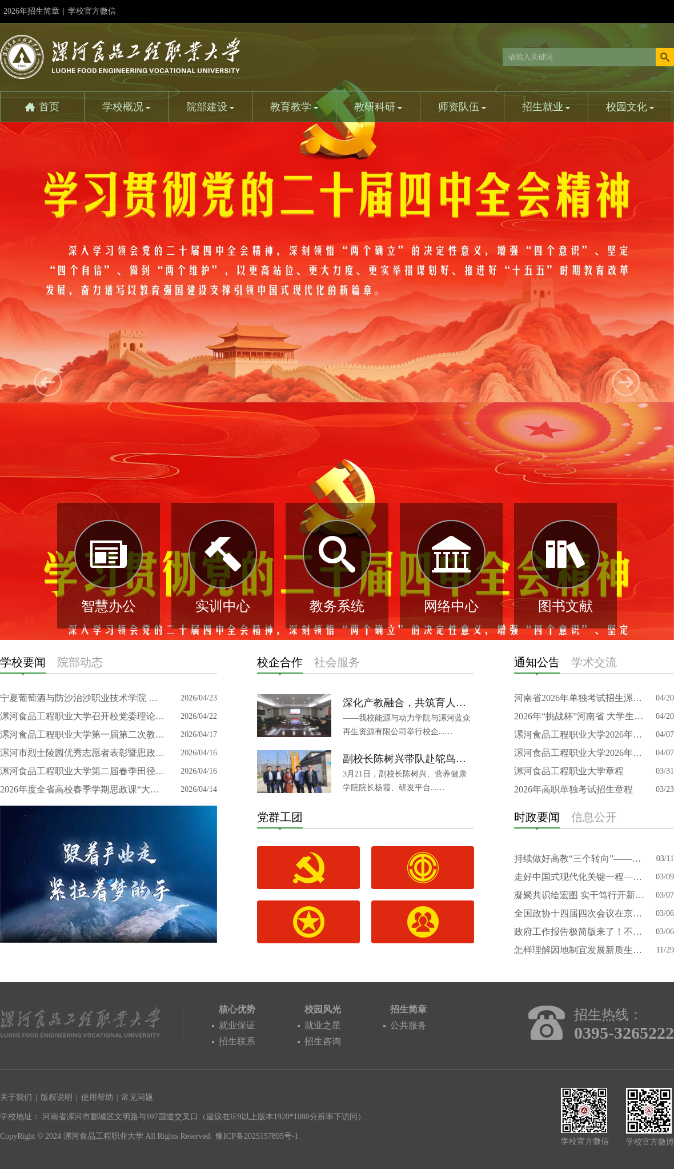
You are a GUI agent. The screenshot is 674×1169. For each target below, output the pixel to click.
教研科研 (378, 107)
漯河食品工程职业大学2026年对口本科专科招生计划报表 (579, 753)
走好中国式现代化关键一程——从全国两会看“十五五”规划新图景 (579, 877)
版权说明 (57, 1097)
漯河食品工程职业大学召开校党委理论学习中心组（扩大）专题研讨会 (83, 716)
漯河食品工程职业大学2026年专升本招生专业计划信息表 (579, 734)
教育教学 (294, 107)
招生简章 (408, 1009)
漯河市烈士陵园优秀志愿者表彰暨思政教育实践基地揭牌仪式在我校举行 (83, 753)
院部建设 (210, 107)
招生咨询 (322, 1041)
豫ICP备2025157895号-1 (256, 1136)
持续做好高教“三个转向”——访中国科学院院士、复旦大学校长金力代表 (579, 858)
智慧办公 (108, 606)
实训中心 (222, 606)
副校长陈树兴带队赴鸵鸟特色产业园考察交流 (408, 758)
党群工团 (280, 817)
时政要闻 (537, 817)
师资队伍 (462, 107)
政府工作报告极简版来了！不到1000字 (579, 931)
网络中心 (451, 606)
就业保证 (237, 1025)
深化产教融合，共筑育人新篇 (408, 702)
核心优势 (237, 1009)
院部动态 (80, 662)
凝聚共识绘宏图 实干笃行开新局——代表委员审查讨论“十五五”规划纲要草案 (579, 895)
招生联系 (237, 1041)
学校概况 (126, 107)
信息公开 (594, 817)
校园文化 (630, 107)
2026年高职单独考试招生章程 (573, 789)
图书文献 (565, 606)
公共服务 (408, 1025)
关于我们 (16, 1097)
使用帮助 (97, 1097)
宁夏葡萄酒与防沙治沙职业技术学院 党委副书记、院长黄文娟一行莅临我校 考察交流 (83, 698)
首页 (49, 107)
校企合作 (280, 662)
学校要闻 (23, 662)
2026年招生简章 (31, 11)
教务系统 (337, 606)
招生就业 (546, 107)
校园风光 (322, 1009)
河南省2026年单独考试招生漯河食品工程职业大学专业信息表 (579, 698)
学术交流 (594, 662)
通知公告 (537, 662)
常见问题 (137, 1097)
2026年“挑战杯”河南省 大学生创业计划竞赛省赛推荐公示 (579, 716)
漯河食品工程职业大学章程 (569, 771)
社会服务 (337, 662)
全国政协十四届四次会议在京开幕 (579, 913)
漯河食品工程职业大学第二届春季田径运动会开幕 (83, 771)
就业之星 (322, 1025)
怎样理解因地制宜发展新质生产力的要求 (579, 950)
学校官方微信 (92, 15)
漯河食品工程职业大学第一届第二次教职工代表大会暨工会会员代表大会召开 (83, 734)
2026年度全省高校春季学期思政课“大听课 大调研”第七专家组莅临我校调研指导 (83, 789)
